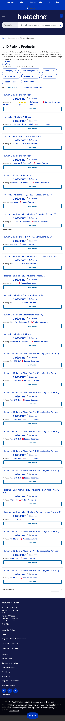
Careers (4, 634)
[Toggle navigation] (3, 15)
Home (4, 38)
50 (25, 589)
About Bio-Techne (8, 630)
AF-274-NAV (16, 380)
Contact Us (6, 695)
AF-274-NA (15, 163)
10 (18, 589)
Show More (6, 64)
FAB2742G (15, 558)
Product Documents (51, 102)
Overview (5, 654)
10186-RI (14, 500)
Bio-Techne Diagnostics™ (49, 2)
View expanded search (33, 87)
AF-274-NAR (16, 478)
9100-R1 (14, 283)
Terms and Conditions (10, 643)
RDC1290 (14, 244)
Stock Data (6, 672)
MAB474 (14, 342)
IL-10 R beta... (6, 62)
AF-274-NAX (16, 458)
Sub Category (29, 71)
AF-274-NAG (16, 419)
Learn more (14, 710)
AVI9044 (14, 222)
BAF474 (14, 303)
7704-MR (14, 144)
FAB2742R (15, 578)
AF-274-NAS (16, 439)
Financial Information (9, 667)
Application (10, 76)
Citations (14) (27, 124)
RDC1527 (14, 202)
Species (48, 71)
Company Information (10, 663)
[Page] (55, 589)
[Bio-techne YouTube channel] (15, 691)
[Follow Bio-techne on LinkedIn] (4, 691)
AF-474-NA (15, 124)
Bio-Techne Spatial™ (28, 2)
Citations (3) (26, 163)
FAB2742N (15, 539)
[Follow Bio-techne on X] (9, 691)
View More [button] (32, 109)
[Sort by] (15, 87)
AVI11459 (14, 519)
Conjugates (29, 76)
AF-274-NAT (16, 361)
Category (9, 71)
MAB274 (6, 105)
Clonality (48, 76)
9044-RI (14, 264)
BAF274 (14, 322)
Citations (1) (25, 183)
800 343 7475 (14, 618)
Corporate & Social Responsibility (14, 639)
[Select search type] (10, 25)
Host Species (10, 82)
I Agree (32, 715)
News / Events (7, 659)
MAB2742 (15, 183)
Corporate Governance (10, 681)
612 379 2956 (10, 616)
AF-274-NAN (16, 400)
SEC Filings (6, 676)
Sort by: (5, 87)
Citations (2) (24, 322)
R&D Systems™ (11, 2)
